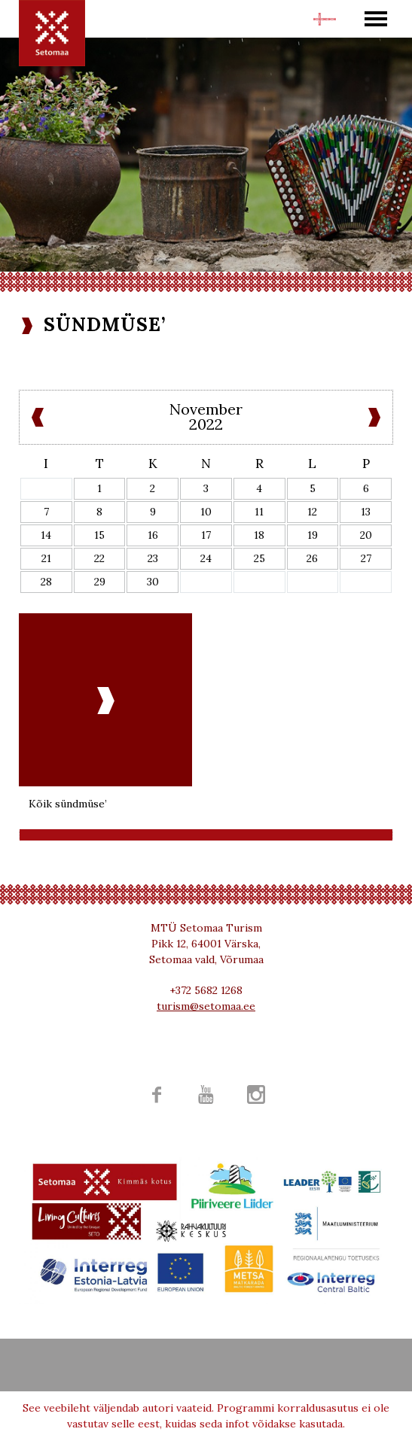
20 (366, 535)
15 (99, 535)
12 (312, 511)
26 (312, 558)
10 (206, 511)
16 (153, 535)
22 (99, 558)
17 (206, 535)
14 (46, 535)
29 (99, 581)
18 (259, 535)
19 (312, 535)
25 (259, 558)
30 (153, 581)
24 (206, 558)
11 (259, 511)
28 (46, 581)
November (206, 409)
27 (366, 558)
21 (46, 558)
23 (153, 558)
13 (366, 511)
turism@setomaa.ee (206, 1006)
